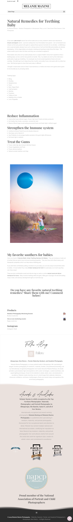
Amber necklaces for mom (35, 268)
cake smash (17, 40)
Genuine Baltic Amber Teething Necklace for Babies (33, 258)
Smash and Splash (12, 43)
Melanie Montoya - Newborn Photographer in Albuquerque (24, 28)
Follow (40, 353)
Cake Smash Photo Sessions (54, 28)
